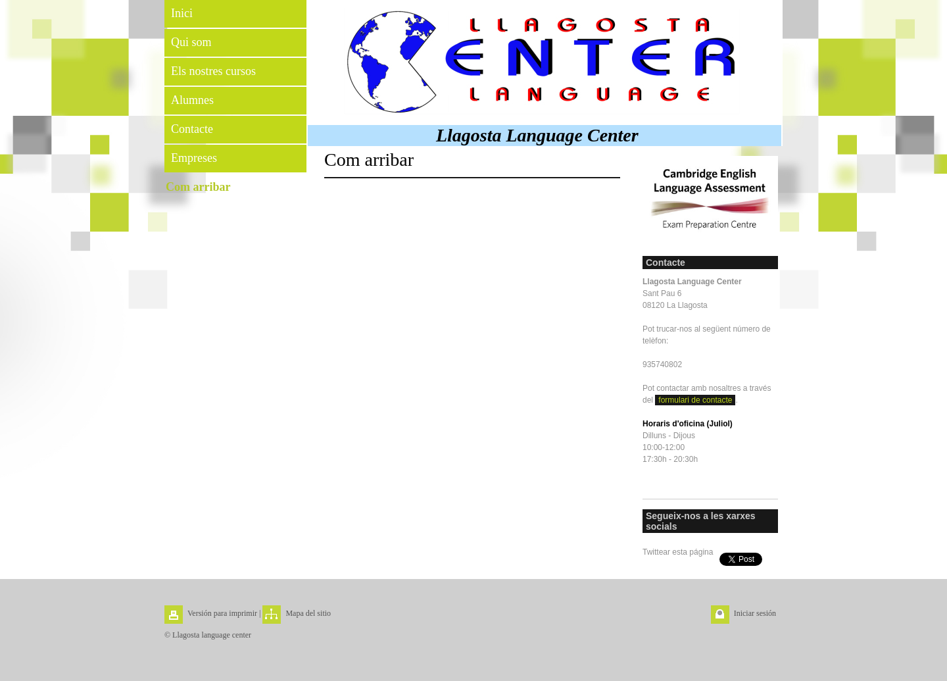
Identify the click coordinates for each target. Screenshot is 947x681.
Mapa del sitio (308, 613)
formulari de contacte (695, 400)
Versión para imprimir (222, 613)
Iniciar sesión (755, 613)
